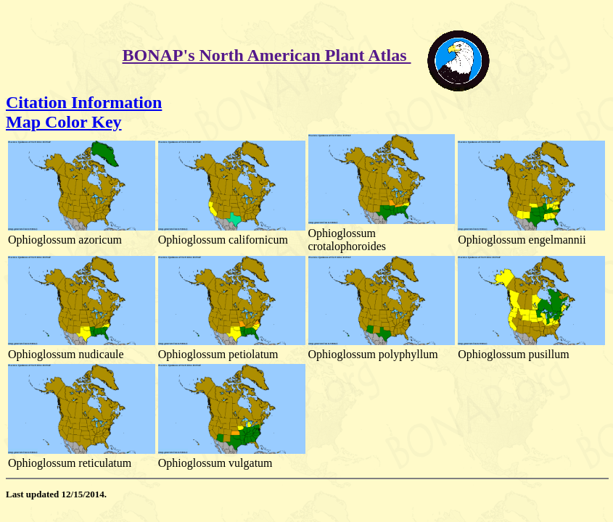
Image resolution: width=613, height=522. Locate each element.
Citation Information (84, 102)
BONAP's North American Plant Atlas (267, 55)
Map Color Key (64, 121)
